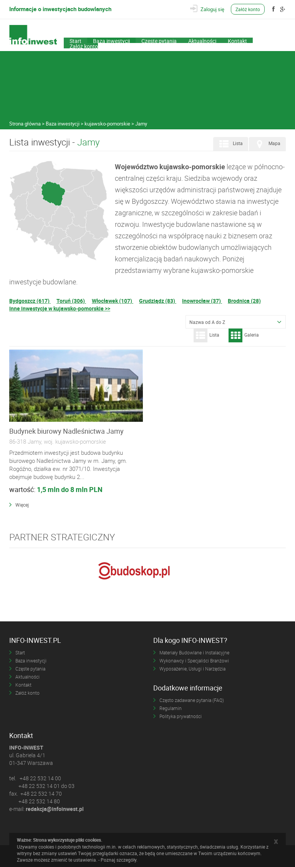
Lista (230, 144)
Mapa (266, 144)
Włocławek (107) (112, 300)
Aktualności (202, 40)
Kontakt (237, 40)
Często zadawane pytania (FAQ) (191, 700)
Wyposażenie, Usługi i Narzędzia (192, 669)
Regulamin (170, 708)
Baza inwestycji (111, 40)
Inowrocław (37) (202, 300)
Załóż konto (248, 9)
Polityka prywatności (180, 716)
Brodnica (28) (244, 300)
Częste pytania (159, 40)
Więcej (22, 505)
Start (75, 40)
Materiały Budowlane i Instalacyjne (194, 652)
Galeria (244, 335)
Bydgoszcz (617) (30, 300)
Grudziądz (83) (157, 300)
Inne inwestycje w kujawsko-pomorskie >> (59, 308)
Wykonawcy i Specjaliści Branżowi (194, 660)
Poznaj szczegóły (118, 860)
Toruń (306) (71, 300)
